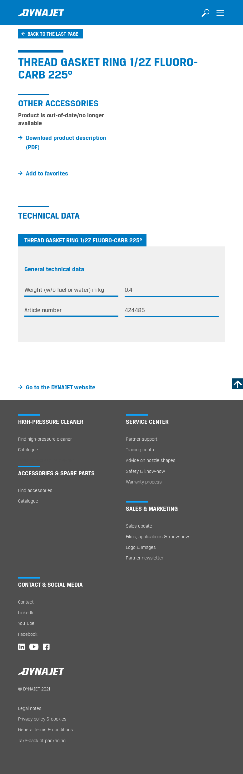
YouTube (26, 623)
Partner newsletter (144, 557)
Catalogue (28, 449)
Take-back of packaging (42, 740)
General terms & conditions (45, 729)
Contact (26, 602)
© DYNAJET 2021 (34, 688)
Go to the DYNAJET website (60, 387)
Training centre (141, 449)
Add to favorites (47, 173)
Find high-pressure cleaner (45, 439)
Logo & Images (141, 547)
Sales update (139, 526)
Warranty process (144, 481)
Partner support (141, 439)
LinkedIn (26, 612)
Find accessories (35, 490)
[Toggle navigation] (220, 17)
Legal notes (30, 708)
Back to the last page (52, 34)
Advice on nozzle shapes (151, 460)
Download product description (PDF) (66, 142)
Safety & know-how (145, 471)
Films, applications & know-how (157, 536)
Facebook (27, 634)
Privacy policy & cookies (42, 718)
